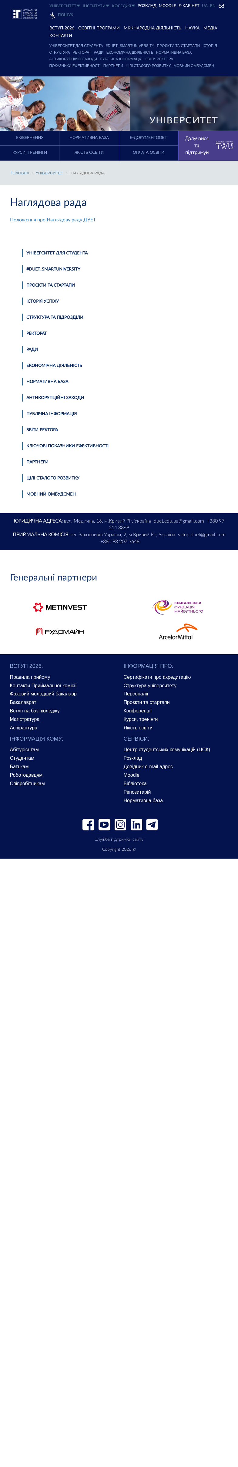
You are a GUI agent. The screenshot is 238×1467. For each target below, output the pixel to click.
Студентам (22, 758)
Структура (59, 52)
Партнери (113, 66)
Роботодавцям (26, 775)
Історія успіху (42, 301)
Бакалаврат (23, 702)
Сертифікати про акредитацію (157, 677)
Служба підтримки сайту (119, 839)
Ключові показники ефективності (67, 446)
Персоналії (136, 693)
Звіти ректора (159, 59)
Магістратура (25, 719)
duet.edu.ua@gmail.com (179, 521)
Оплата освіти (148, 153)
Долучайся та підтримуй (209, 145)
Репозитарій (137, 792)
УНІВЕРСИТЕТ (64, 6)
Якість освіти (89, 153)
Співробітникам (27, 783)
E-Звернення (29, 138)
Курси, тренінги (29, 153)
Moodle (167, 6)
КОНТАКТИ (60, 36)
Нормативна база (174, 52)
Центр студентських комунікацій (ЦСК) (167, 749)
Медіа (210, 28)
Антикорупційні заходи (73, 59)
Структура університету (150, 685)
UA (205, 6)
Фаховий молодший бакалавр (43, 693)
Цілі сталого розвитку (148, 66)
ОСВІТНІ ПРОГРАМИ (99, 28)
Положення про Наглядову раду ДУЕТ (53, 219)
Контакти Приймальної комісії (43, 685)
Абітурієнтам (24, 749)
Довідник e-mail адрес (148, 766)
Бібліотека (135, 783)
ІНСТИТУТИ (96, 6)
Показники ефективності (75, 66)
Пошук (65, 15)
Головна (20, 173)
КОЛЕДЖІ (123, 6)
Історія (210, 46)
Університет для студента (76, 46)
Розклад (133, 758)
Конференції (138, 710)
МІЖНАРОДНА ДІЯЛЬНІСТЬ (152, 28)
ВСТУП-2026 (61, 28)
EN (213, 6)
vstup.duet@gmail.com (202, 534)
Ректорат (82, 52)
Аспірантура (24, 727)
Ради (98, 52)
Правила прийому (30, 677)
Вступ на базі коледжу (35, 710)
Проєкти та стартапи (178, 46)
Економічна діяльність (129, 52)
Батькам (19, 766)
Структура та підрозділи (54, 317)
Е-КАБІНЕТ (189, 6)
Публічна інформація (121, 59)
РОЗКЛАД (147, 6)
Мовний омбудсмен (194, 66)
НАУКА (192, 28)
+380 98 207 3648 (119, 541)
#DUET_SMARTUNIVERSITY (130, 46)
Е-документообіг (148, 138)
